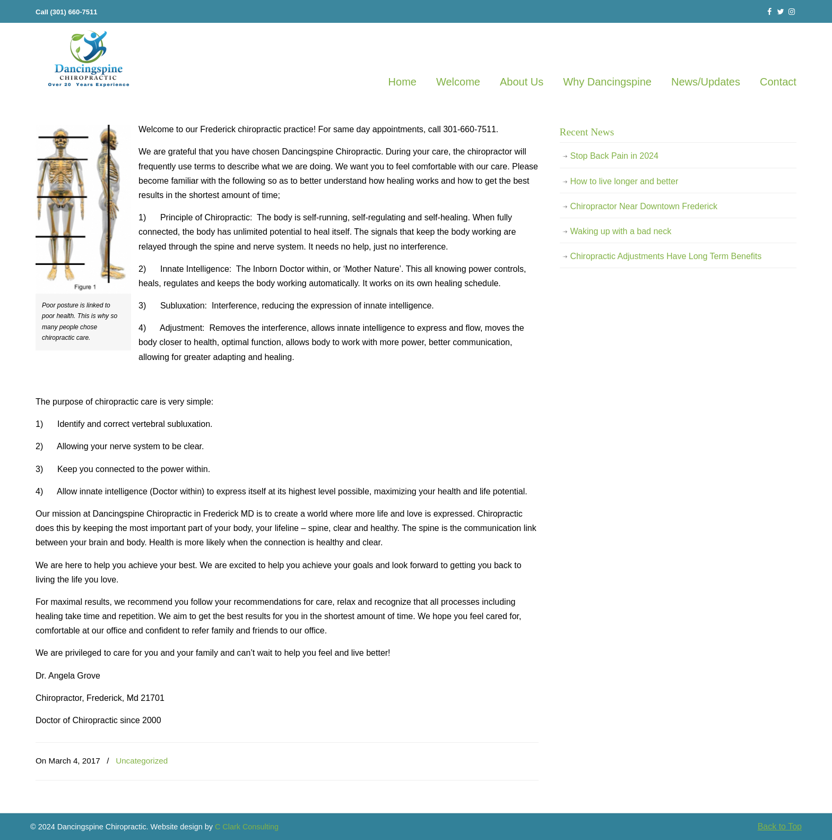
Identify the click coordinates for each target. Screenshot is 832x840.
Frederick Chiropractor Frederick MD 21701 (89, 59)
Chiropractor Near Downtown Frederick (643, 206)
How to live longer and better (624, 181)
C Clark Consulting (247, 826)
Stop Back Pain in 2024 (614, 155)
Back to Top (780, 826)
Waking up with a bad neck (621, 231)
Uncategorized (142, 760)
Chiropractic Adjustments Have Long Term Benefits (666, 256)
